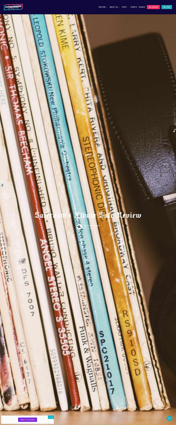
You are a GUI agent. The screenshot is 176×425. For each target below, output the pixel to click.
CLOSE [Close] (51, 417)
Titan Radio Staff (92, 226)
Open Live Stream (27, 420)
